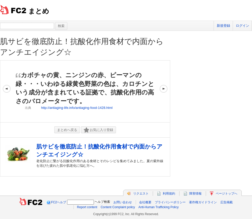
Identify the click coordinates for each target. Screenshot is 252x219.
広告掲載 (226, 202)
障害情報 (195, 193)
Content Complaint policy (118, 207)
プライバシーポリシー (170, 202)
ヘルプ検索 (102, 201)
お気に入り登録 (98, 130)
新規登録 (223, 26)
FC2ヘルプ (58, 202)
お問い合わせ (122, 202)
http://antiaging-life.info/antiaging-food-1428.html (77, 108)
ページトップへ (226, 193)
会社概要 (145, 202)
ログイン (242, 26)
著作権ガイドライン (203, 202)
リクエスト (141, 193)
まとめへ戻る (67, 130)
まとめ (38, 11)
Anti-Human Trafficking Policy (158, 207)
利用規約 (169, 193)
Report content (87, 207)
